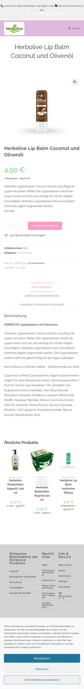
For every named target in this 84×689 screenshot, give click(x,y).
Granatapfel (16, 587)
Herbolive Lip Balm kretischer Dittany (68, 486)
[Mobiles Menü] (72, 28)
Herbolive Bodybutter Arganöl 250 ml (42, 493)
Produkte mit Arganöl (42, 478)
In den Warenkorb (45, 225)
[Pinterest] (33, 14)
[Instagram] (42, 14)
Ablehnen (42, 669)
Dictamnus (15, 582)
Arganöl (14, 571)
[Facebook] (28, 14)
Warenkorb (64, 576)
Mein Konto (65, 565)
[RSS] (61, 14)
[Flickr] (52, 14)
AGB (44, 565)
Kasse (61, 570)
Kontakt (62, 581)
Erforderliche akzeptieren (42, 680)
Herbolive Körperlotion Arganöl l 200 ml (15, 486)
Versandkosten (36, 263)
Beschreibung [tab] (42, 287)
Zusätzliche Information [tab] (42, 295)
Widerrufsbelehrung (48, 586)
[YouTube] (57, 14)
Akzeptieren (42, 658)
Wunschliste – (64, 596)
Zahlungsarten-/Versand (48, 595)
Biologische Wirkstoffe (22, 576)
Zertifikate (64, 586)
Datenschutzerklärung (48, 572)
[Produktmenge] (14, 224)
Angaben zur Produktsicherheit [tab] (42, 304)
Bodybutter (41, 482)
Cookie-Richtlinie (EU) (47, 605)
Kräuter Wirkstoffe (20, 593)
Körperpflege (25, 252)
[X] (23, 14)
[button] (75, 82)
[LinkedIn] (47, 14)
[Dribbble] (37, 14)
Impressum (48, 580)
